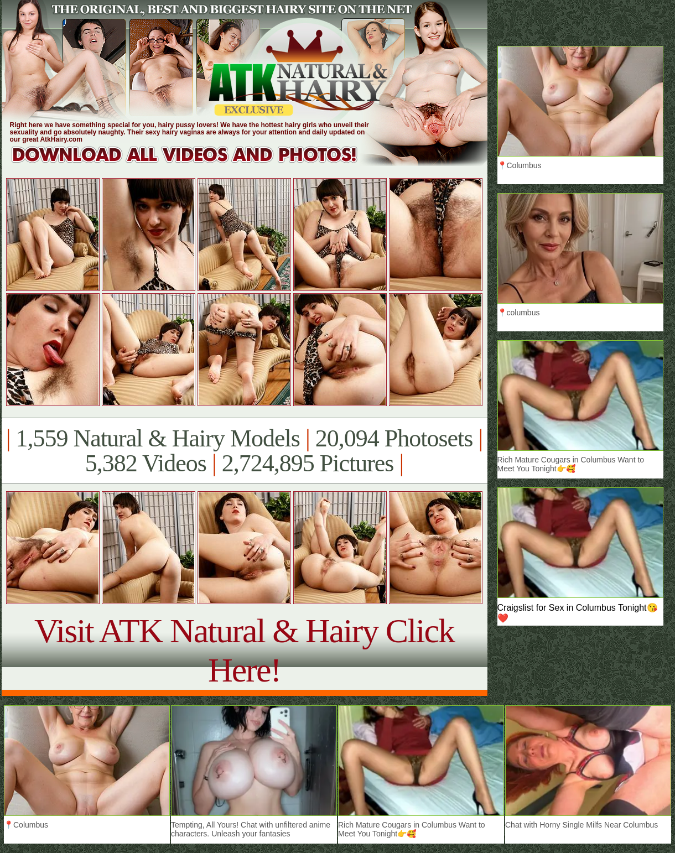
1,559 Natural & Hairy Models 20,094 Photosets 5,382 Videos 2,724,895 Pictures (244, 451)
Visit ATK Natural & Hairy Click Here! (244, 650)
